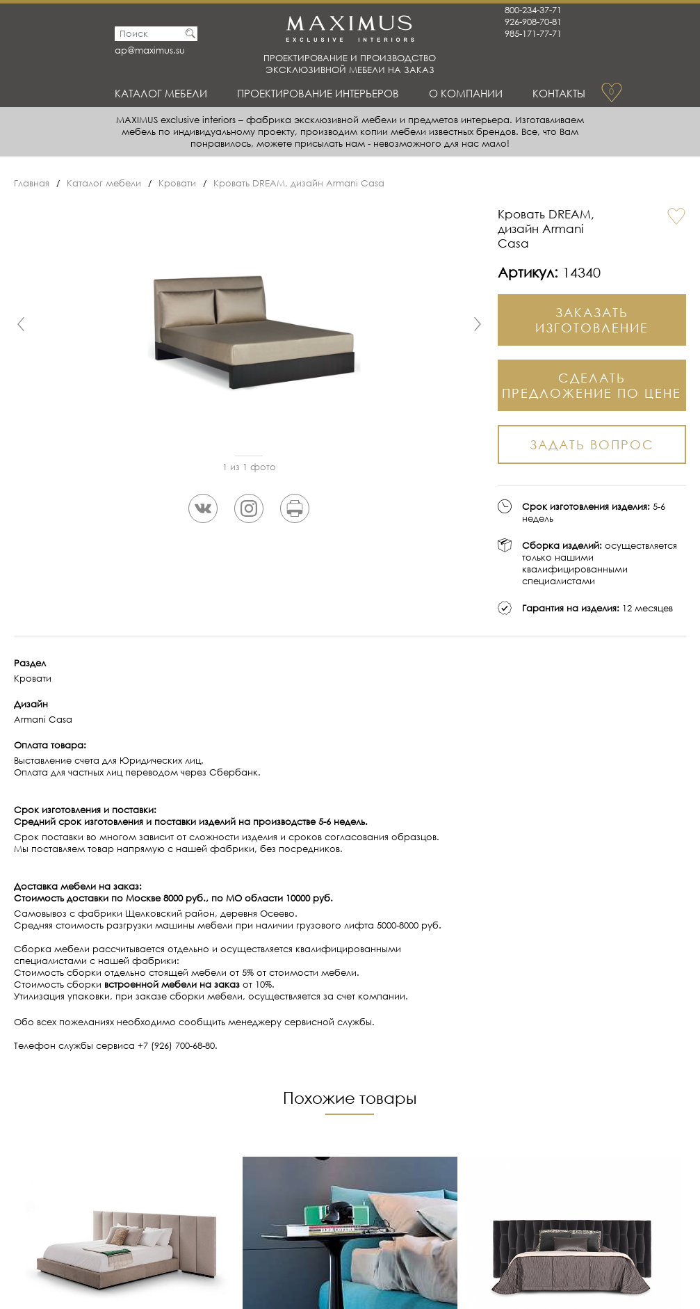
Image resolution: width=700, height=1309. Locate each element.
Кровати (177, 183)
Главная (31, 183)
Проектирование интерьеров (318, 93)
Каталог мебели (161, 93)
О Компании (466, 93)
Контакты (558, 93)
